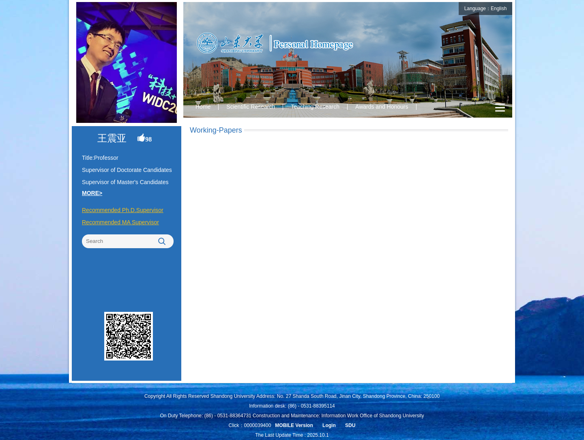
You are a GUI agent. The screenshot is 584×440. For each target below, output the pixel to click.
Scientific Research (250, 106)
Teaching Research (315, 106)
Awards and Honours (381, 106)
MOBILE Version (294, 425)
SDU (350, 425)
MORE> (92, 193)
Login (329, 425)
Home (202, 106)
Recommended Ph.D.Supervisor (122, 210)
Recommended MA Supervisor (120, 222)
